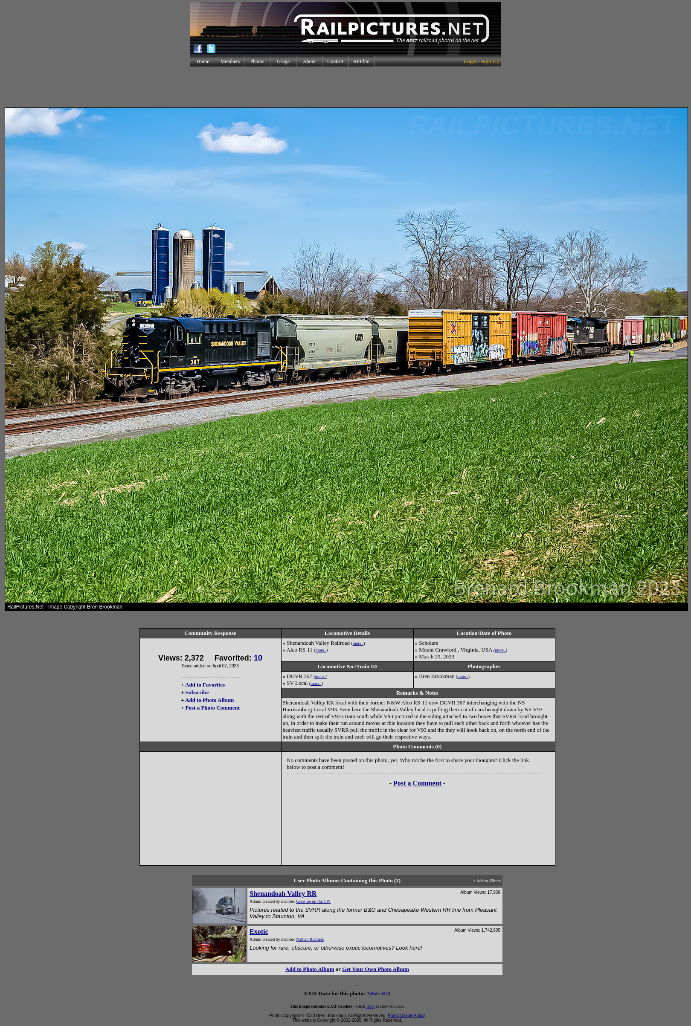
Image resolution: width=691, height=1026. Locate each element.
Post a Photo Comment (213, 707)
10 (258, 658)
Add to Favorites (205, 684)
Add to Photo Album (209, 700)
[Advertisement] (345, 87)
